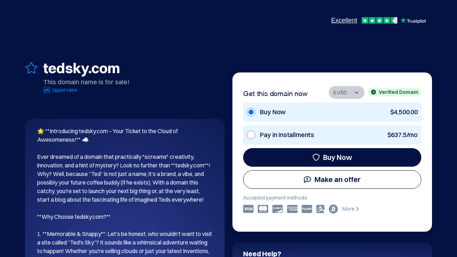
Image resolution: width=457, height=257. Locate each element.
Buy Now (332, 157)
